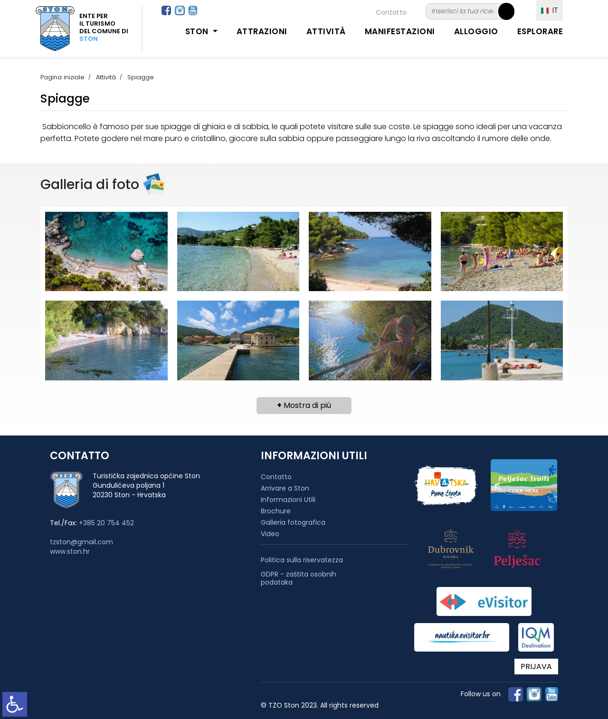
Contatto (391, 12)
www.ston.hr (70, 551)
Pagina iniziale (62, 77)
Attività (326, 31)
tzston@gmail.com (81, 542)
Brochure (276, 511)
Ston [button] (198, 31)
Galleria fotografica (293, 522)
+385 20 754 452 (106, 523)
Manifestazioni (400, 31)
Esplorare (540, 31)
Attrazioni (262, 31)
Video (270, 534)
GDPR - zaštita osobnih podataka (298, 578)
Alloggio (476, 31)
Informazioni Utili (288, 499)
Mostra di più (304, 405)
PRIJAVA (536, 666)
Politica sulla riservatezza (302, 560)
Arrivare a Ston (285, 488)
